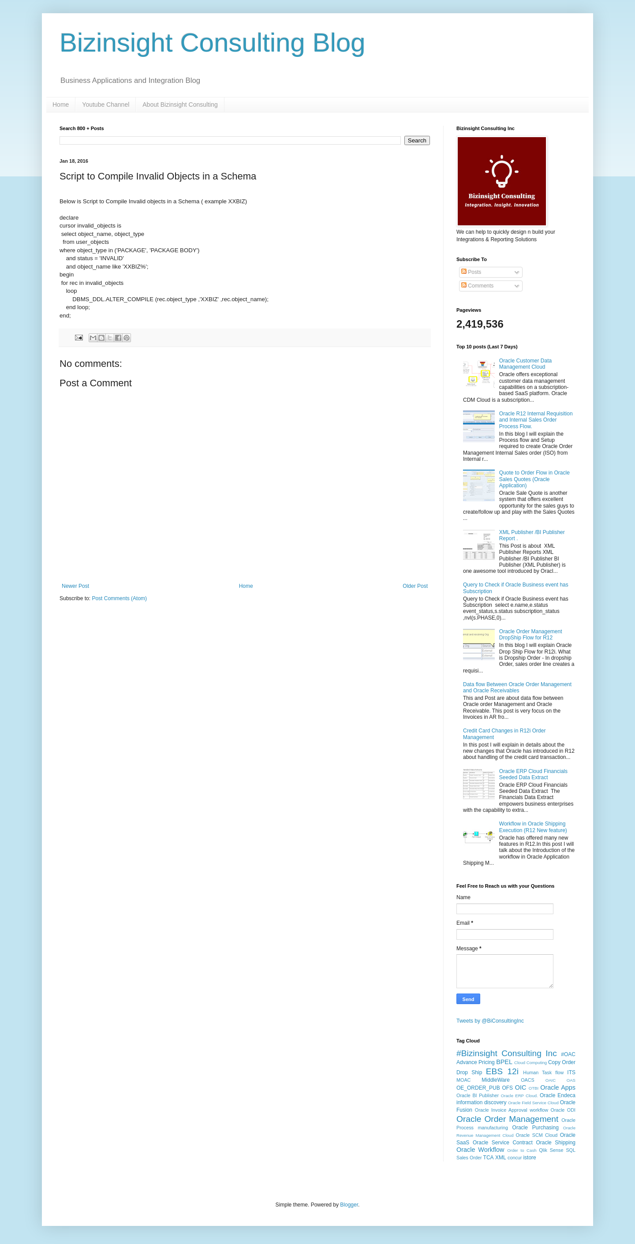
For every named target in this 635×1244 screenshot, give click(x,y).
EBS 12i (502, 1071)
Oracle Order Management (507, 1119)
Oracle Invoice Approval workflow (511, 1110)
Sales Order (469, 1157)
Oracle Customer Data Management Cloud (525, 364)
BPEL (504, 1061)
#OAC (568, 1054)
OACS (527, 1080)
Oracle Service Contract (503, 1142)
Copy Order (561, 1062)
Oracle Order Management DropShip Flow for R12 (530, 634)
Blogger (349, 1205)
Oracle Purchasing (535, 1127)
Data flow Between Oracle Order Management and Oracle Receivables (517, 687)
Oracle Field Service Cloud (533, 1102)
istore (529, 1157)
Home (60, 104)
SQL (570, 1150)
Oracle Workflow (480, 1149)
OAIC (550, 1080)
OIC (521, 1087)
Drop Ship (469, 1072)
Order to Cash (521, 1150)
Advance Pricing (475, 1062)
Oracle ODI (563, 1110)
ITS (571, 1072)
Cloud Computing (530, 1062)
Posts (471, 272)
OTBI (533, 1088)
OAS (571, 1080)
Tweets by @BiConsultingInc (490, 1021)
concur (515, 1157)
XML (500, 1157)
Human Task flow (543, 1072)
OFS (507, 1088)
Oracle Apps (557, 1087)
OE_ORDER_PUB (478, 1088)
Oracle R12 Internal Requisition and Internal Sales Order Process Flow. (536, 420)
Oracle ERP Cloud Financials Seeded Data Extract (533, 774)
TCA (488, 1157)
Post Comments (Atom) (119, 598)
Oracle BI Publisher (477, 1095)
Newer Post (75, 586)
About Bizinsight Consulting (179, 104)
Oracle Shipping (555, 1142)
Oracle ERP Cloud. (519, 1095)
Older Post (415, 586)
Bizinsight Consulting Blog (213, 42)
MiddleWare (496, 1080)
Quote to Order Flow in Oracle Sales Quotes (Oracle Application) (534, 479)
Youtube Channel (105, 104)
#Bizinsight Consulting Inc (506, 1053)
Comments (477, 286)
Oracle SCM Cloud (537, 1135)
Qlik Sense (551, 1150)
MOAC (463, 1080)
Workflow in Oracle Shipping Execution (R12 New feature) (533, 827)
